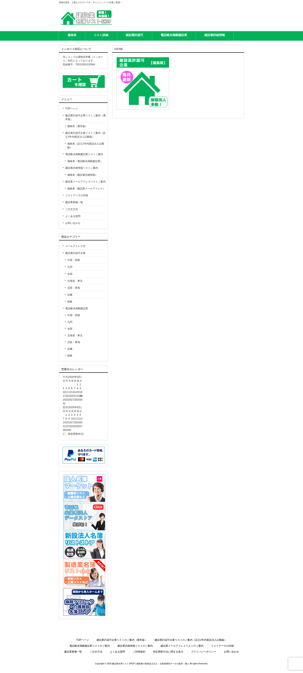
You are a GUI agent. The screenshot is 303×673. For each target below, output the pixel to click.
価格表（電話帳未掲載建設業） (85, 161)
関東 (69, 301)
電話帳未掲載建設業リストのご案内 (89, 645)
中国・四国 (73, 260)
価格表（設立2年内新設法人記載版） (85, 145)
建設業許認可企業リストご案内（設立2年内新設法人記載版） (85, 134)
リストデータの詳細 (76, 195)
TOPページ (71, 108)
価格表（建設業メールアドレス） (86, 188)
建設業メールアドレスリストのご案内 (182, 645)
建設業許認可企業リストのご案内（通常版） (122, 639)
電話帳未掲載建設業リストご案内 (84, 154)
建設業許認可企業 (75, 253)
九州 (69, 266)
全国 (69, 273)
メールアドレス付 (75, 246)
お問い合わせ (72, 223)
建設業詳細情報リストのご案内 (135, 645)
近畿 (69, 294)
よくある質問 (72, 216)
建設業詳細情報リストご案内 (81, 167)
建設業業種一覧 (74, 202)
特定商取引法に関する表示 (168, 651)
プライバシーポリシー (203, 651)
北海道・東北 (74, 280)
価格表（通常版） (77, 126)
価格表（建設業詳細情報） (82, 174)
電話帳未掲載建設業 (76, 308)
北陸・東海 (73, 287)
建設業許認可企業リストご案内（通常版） (85, 117)
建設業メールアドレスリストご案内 (85, 181)
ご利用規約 (139, 651)
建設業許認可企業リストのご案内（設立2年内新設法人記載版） (191, 639)
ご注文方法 (71, 209)
